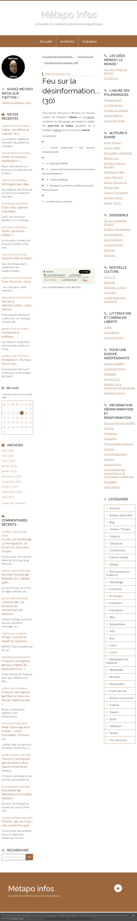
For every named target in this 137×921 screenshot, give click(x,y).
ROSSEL (7, 821)
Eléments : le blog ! (115, 287)
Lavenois (8, 602)
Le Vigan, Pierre (113, 197)
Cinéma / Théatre (120, 529)
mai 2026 (7, 450)
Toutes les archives (13, 503)
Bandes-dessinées (121, 515)
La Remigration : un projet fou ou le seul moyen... (15, 547)
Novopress (110, 433)
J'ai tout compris (113, 245)
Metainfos (110, 255)
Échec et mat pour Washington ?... (14, 159)
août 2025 (8, 497)
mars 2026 (8, 461)
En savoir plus (16, 918)
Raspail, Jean (111, 187)
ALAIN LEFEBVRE (14, 539)
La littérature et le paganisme (115, 299)
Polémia (109, 428)
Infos (113, 631)
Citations (115, 536)
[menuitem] (46, 41)
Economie (115, 589)
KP (3, 637)
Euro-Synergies (113, 239)
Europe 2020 (112, 379)
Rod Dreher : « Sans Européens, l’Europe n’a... (15, 733)
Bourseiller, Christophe (118, 153)
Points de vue (118, 691)
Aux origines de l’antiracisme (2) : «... (14, 667)
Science (114, 705)
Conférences (117, 550)
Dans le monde (119, 557)
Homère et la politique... (10, 334)
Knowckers (110, 482)
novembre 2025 (11, 481)
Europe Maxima (113, 234)
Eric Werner (111, 78)
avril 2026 (8, 455)
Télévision (115, 726)
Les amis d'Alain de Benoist (115, 71)
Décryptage (50, 277)
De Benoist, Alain (114, 172)
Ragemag (109, 250)
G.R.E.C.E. (110, 277)
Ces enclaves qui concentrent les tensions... (13, 608)
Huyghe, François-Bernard (114, 165)
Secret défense (113, 115)
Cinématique (111, 332)
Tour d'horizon (118, 740)
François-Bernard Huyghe (119, 423)
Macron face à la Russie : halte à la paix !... (16, 700)
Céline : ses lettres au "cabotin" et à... (15, 131)
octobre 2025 (10, 486)
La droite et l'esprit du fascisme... (15, 639)
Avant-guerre (112, 487)
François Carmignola (16, 661)
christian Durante (13, 574)
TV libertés (88, 117)
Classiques (116, 543)
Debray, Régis (112, 148)
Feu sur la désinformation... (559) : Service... (17, 305)
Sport (113, 719)
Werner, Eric (111, 158)
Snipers (114, 712)
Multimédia (50, 280)
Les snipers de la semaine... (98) (61, 62)
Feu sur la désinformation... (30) (71, 90)
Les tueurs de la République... (58, 56)
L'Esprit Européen (115, 369)
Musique (115, 677)
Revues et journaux (121, 698)
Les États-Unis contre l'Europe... (17, 823)
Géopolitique (117, 624)
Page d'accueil (85, 56)
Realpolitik (110, 374)
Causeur (109, 449)
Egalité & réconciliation (117, 229)
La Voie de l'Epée (114, 120)
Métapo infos (69, 14)
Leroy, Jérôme (112, 142)
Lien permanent (54, 275)
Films (113, 617)
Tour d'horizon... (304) (16, 281)
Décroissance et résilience (117, 573)
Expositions (116, 610)
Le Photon (110, 292)
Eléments (109, 282)
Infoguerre (110, 438)
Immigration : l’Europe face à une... (16, 361)
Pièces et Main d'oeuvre (118, 444)
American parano (114, 393)
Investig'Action (112, 464)
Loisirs (113, 652)
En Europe (116, 596)
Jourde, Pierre (112, 203)
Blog (112, 522)
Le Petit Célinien (113, 337)
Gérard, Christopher (116, 192)
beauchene (9, 790)
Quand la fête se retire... (17, 258)
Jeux (112, 638)
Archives (67, 41)
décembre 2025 (11, 476)
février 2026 (9, 466)
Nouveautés (117, 684)
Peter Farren (10, 727)
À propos (90, 41)
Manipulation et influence (73, 277)
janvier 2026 (9, 471)
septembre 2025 (12, 492)
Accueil (46, 41)
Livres (113, 645)
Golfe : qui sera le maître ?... (13, 233)
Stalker (108, 327)
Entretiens (116, 603)
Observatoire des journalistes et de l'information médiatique (119, 473)
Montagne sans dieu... (16, 184)
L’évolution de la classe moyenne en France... (15, 766)
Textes (114, 733)
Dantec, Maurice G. (115, 182)
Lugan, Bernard (113, 177)
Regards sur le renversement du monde (119, 385)
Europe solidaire (114, 363)
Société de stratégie (116, 110)
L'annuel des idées (115, 454)
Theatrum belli (112, 100)
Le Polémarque (113, 105)
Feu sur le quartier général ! (115, 222)
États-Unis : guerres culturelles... (15, 209)
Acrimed (109, 459)
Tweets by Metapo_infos (16, 102)
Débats (114, 564)
